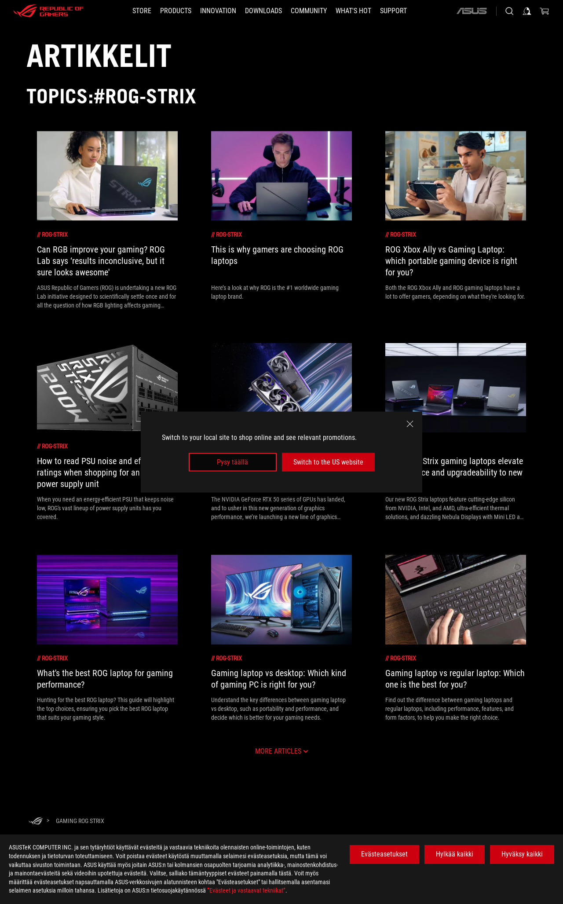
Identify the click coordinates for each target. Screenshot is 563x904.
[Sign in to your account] (527, 11)
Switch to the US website (328, 462)
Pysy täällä (232, 462)
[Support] (393, 11)
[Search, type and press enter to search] (509, 11)
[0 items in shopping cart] (544, 11)
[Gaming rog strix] (80, 820)
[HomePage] (36, 821)
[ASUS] (471, 11)
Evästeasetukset (384, 854)
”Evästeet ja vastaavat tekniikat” (246, 890)
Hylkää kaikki (454, 854)
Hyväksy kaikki (522, 854)
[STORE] (141, 11)
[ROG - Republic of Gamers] (48, 11)
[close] (410, 423)
